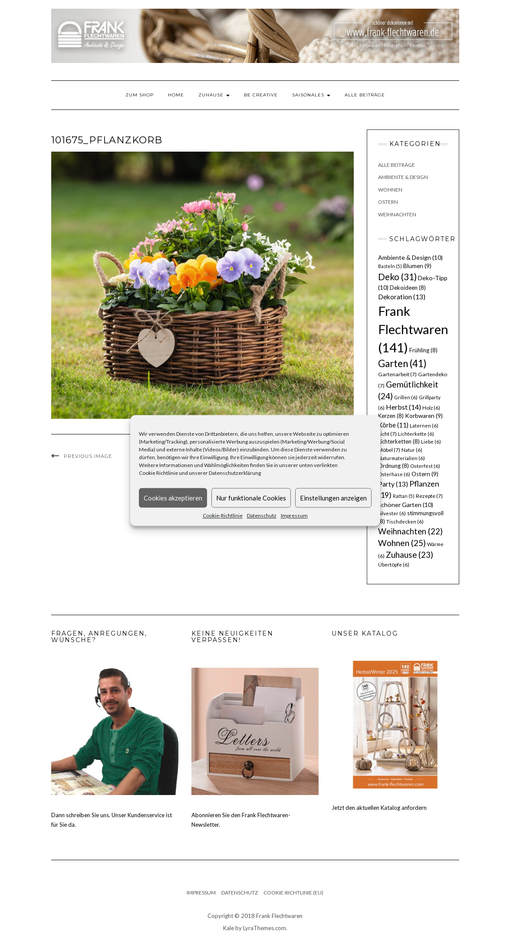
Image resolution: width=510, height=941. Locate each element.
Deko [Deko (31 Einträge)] (397, 277)
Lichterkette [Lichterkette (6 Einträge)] (416, 434)
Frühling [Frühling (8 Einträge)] (423, 350)
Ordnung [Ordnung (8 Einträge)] (393, 465)
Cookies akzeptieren (173, 498)
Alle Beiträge (365, 95)
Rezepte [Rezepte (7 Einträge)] (429, 496)
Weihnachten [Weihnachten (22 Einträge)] (410, 531)
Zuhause (214, 95)
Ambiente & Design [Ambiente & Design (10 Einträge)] (410, 257)
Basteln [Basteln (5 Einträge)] (390, 266)
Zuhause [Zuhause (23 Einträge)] (409, 555)
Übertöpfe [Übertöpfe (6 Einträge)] (393, 564)
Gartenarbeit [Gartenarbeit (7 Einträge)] (397, 374)
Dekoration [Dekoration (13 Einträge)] (401, 297)
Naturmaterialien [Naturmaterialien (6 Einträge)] (401, 458)
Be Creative (261, 95)
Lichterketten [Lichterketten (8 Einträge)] (399, 441)
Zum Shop (139, 95)
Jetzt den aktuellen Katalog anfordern (379, 807)
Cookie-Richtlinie (223, 515)
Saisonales (311, 95)
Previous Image (88, 456)
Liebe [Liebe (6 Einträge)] (431, 441)
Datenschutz (261, 515)
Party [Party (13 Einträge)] (393, 484)
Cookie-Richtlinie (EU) (293, 892)
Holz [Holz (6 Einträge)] (431, 408)
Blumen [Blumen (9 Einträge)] (417, 265)
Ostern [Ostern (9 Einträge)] (424, 473)
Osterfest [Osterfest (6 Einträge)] (425, 466)
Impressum (294, 515)
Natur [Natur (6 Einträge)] (411, 450)
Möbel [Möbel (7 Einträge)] (389, 450)
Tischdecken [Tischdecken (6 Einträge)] (405, 521)
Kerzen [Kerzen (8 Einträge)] (391, 415)
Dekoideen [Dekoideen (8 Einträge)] (408, 287)
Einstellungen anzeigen (333, 498)
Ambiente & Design (403, 177)
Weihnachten (397, 214)
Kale (228, 927)
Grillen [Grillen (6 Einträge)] (406, 397)
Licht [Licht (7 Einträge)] (387, 434)
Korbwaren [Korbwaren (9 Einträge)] (424, 415)
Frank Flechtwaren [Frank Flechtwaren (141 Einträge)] (413, 329)
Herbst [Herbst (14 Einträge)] (403, 407)
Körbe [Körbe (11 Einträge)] (393, 425)
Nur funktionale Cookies (251, 498)
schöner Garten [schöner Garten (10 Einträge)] (405, 504)
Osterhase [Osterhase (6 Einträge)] (394, 474)
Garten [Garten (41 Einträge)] (402, 363)
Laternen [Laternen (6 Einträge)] (424, 425)
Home (176, 95)
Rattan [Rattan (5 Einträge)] (404, 496)
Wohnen (390, 189)
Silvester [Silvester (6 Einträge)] (392, 513)
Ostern (388, 202)
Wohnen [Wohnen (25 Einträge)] (402, 543)
